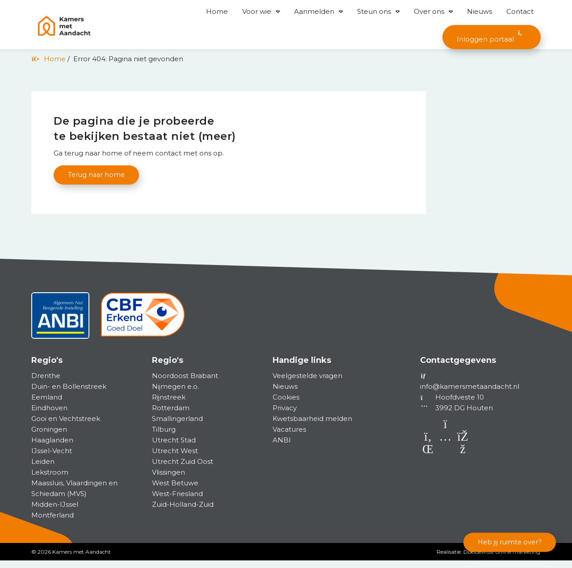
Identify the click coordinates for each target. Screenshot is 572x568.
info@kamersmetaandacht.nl (469, 394)
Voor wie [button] (256, 11)
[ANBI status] (60, 326)
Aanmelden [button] (314, 11)
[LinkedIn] (428, 458)
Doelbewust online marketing (501, 559)
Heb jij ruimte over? (508, 541)
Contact (520, 11)
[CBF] (143, 326)
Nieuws (479, 11)
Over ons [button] (429, 11)
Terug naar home (97, 175)
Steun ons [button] (374, 11)
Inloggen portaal (491, 36)
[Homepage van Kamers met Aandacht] (64, 26)
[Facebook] (463, 458)
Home (217, 11)
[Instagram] (446, 458)
